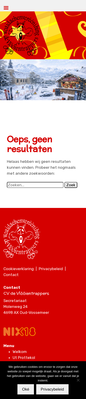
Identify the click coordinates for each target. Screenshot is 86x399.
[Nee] (78, 380)
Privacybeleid (51, 268)
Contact (11, 274)
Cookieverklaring (18, 268)
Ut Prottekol (24, 357)
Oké (25, 389)
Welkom (20, 351)
